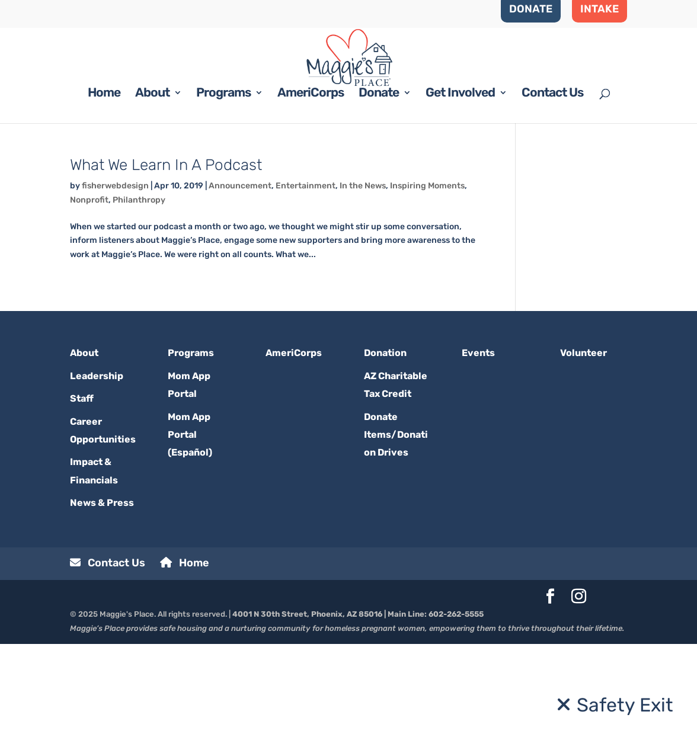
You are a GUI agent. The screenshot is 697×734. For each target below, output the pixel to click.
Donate (379, 184)
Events (478, 442)
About (152, 184)
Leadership (96, 465)
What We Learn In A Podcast (166, 255)
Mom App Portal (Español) (190, 524)
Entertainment (305, 276)
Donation (385, 442)
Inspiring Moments (427, 276)
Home (104, 184)
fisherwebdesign (115, 276)
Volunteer (583, 442)
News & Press (102, 592)
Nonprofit (89, 289)
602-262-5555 (456, 703)
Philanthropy (139, 289)
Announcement (240, 276)
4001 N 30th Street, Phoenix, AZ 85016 (307, 703)
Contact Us (552, 184)
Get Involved (460, 184)
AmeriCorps (310, 184)
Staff (82, 488)
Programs (223, 184)
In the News (363, 276)
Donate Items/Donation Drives (396, 524)
